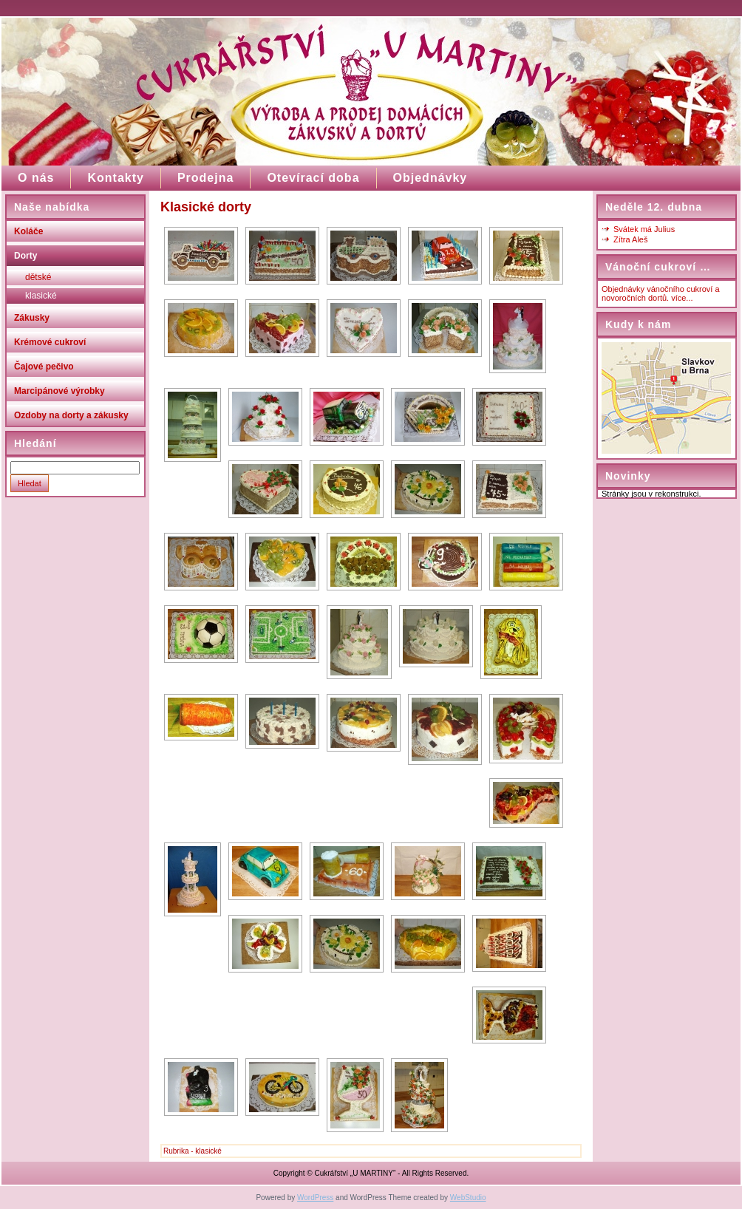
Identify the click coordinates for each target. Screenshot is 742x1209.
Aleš (639, 239)
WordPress (315, 1197)
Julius (664, 229)
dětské (38, 277)
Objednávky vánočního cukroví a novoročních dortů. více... (661, 293)
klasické (41, 295)
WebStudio (468, 1197)
